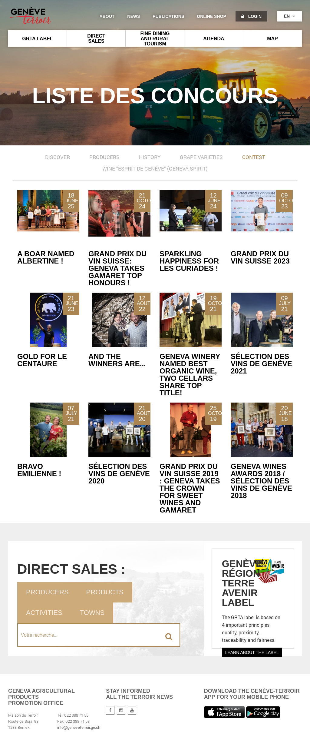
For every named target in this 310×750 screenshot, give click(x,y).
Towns (92, 612)
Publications (168, 16)
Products (105, 592)
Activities (44, 612)
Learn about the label (252, 652)
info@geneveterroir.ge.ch (78, 727)
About (107, 16)
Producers (47, 592)
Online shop (211, 16)
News (133, 16)
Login (251, 16)
